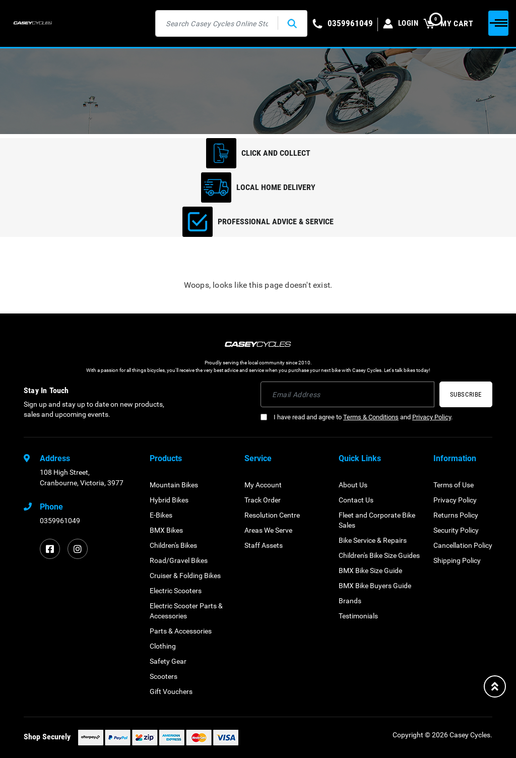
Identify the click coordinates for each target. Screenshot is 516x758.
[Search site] (290, 23)
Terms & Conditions (371, 417)
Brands (350, 601)
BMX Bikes (166, 530)
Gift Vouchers (171, 691)
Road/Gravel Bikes (179, 560)
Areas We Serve (268, 530)
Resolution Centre (272, 515)
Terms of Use (453, 485)
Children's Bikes (173, 545)
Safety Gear (168, 661)
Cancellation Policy (462, 545)
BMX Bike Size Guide (370, 570)
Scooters (163, 676)
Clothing (163, 646)
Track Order (262, 500)
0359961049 (60, 521)
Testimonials (358, 616)
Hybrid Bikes (169, 500)
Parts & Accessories (181, 631)
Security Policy (456, 530)
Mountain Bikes (174, 485)
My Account (263, 485)
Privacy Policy (431, 417)
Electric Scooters (176, 591)
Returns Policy (455, 515)
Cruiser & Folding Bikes (185, 576)
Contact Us (356, 500)
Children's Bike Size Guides (379, 555)
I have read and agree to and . (357, 417)
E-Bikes (161, 515)
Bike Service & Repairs (373, 540)
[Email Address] (347, 394)
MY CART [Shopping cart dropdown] (448, 23)
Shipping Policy (457, 560)
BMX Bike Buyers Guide (375, 586)
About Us (353, 485)
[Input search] (215, 23)
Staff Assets (263, 545)
